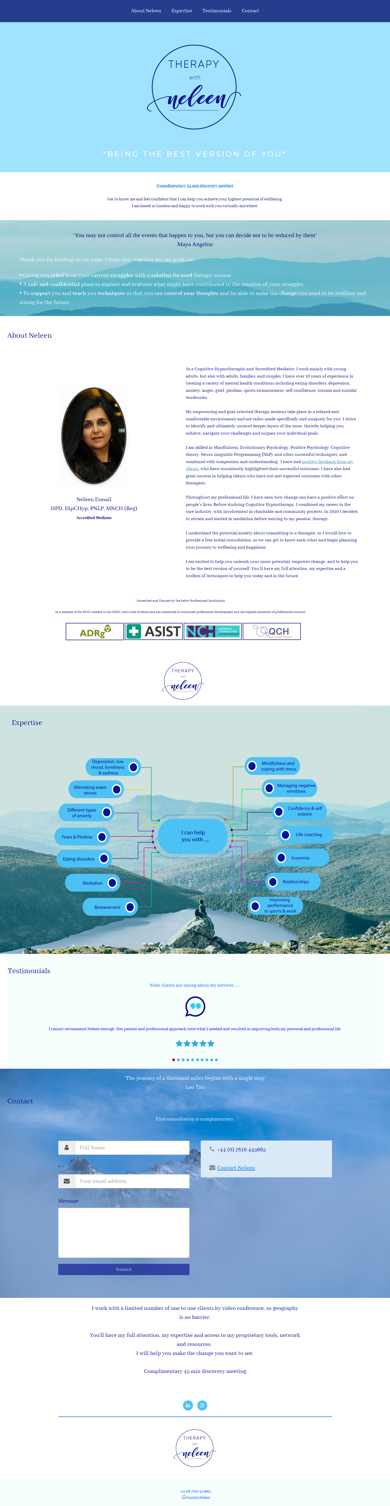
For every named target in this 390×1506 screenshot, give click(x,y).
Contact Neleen (198, 1497)
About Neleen (146, 11)
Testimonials (217, 11)
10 (216, 1059)
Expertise (182, 11)
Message (68, 1201)
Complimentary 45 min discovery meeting (195, 185)
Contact (250, 11)
